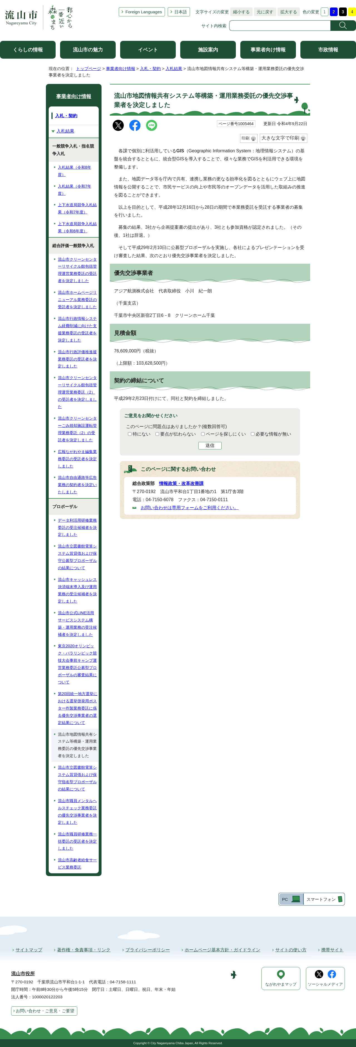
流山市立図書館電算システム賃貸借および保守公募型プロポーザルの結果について (77, 557)
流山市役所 (23, 973)
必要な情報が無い (273, 434)
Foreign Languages (143, 11)
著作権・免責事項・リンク (83, 949)
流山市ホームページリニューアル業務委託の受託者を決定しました (77, 299)
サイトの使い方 (290, 949)
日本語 (180, 11)
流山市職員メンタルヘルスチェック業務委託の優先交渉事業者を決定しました (77, 812)
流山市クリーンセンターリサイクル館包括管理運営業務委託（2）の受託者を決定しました (77, 392)
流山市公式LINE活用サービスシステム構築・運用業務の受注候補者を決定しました (77, 624)
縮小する (240, 11)
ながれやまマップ (280, 984)
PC (285, 899)
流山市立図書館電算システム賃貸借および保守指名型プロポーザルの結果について (77, 778)
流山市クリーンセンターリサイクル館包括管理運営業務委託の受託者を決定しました (77, 270)
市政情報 (328, 50)
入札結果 (173, 68)
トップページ (88, 68)
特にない (141, 434)
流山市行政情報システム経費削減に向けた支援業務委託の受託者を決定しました (77, 329)
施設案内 (208, 50)
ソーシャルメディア (325, 984)
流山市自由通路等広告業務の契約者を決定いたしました (77, 484)
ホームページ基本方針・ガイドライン (222, 949)
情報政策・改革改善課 (181, 483)
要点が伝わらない (178, 434)
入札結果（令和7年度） (74, 190)
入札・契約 (150, 68)
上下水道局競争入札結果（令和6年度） (77, 227)
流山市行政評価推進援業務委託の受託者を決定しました (77, 359)
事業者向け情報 (268, 50)
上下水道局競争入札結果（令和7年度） (77, 208)
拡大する (287, 11)
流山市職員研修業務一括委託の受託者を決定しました (77, 841)
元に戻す (263, 11)
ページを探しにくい (226, 434)
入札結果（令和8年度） (74, 171)
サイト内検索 (213, 26)
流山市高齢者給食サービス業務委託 (77, 863)
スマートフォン (321, 899)
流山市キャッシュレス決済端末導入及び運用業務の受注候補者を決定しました (77, 590)
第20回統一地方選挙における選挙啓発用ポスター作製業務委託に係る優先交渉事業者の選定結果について (77, 708)
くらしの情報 (28, 50)
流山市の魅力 (88, 50)
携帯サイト (332, 949)
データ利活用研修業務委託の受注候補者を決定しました (77, 527)
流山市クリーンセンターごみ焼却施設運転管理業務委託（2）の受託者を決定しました (77, 429)
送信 (210, 445)
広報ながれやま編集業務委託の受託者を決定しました (77, 458)
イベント (148, 50)
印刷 (245, 138)
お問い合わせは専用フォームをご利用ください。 (190, 507)
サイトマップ (29, 949)
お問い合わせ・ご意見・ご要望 (45, 1010)
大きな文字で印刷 (280, 138)
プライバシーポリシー (147, 949)
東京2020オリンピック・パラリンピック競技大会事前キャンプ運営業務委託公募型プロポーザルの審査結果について (77, 664)
